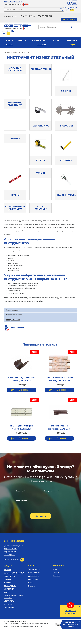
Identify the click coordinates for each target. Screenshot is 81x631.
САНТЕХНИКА (9, 607)
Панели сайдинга (12, 310)
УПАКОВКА (8, 583)
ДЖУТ (6, 592)
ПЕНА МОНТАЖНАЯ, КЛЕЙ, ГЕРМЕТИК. (14, 597)
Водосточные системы (15, 315)
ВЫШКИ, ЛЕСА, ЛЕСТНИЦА (14, 573)
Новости (9, 45)
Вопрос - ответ (33, 579)
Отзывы (56, 40)
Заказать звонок (69, 19)
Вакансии (56, 572)
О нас (8, 40)
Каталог (21, 40)
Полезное (71, 40)
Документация (33, 576)
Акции (72, 45)
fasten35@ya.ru (9, 555)
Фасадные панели (13, 319)
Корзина (73, 7)
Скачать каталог (17, 327)
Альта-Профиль (10, 586)
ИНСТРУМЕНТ (24, 53)
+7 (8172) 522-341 (10, 552)
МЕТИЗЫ (7, 570)
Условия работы (38, 40)
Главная (7, 53)
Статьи (30, 583)
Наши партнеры (34, 572)
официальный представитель (17, 28)
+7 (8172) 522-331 (10, 549)
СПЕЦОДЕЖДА (9, 576)
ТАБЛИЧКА (8, 604)
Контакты (41, 45)
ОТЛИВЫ (7, 579)
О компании (58, 566)
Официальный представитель (17, 4)
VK (22, 559)
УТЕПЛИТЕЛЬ (9, 601)
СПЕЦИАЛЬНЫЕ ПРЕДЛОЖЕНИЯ (70, 612)
